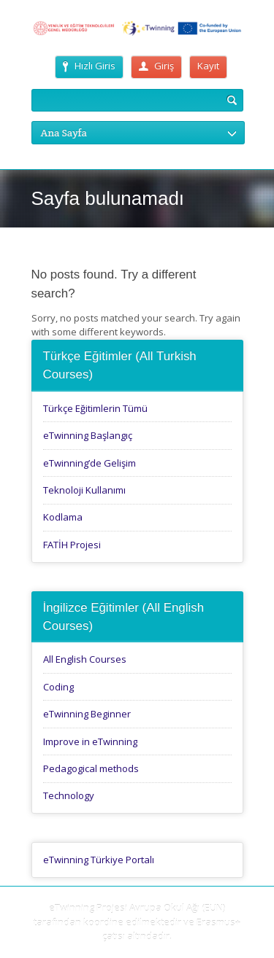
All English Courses (84, 659)
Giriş (156, 65)
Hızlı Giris (89, 65)
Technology (68, 795)
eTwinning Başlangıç (87, 435)
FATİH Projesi (72, 544)
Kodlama (63, 516)
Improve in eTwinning (90, 741)
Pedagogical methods (91, 768)
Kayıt (208, 65)
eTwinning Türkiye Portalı (98, 859)
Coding (58, 686)
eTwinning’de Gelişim (89, 463)
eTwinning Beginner (87, 713)
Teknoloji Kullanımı (84, 489)
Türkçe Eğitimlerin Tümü (95, 408)
